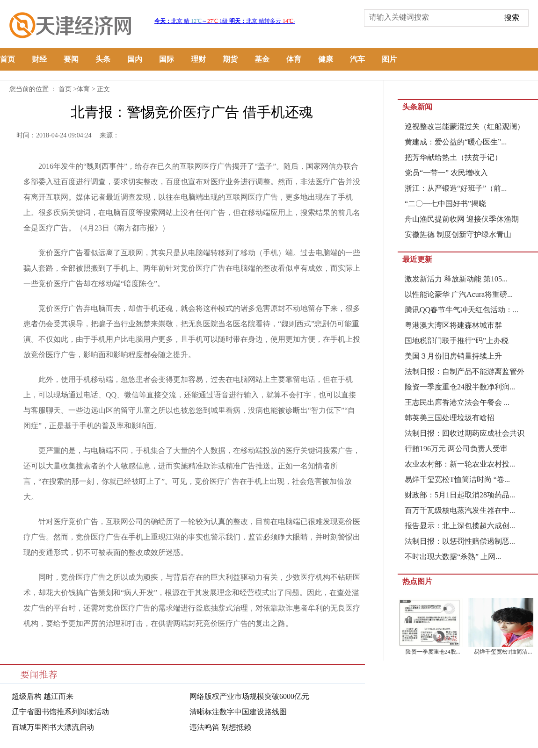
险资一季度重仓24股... (433, 651)
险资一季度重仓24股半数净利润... (460, 387)
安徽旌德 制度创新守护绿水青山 (458, 234)
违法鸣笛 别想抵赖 (220, 727)
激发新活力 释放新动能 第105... (456, 279)
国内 (134, 59)
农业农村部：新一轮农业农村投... (460, 464)
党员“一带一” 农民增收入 (446, 173)
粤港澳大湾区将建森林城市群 (453, 325)
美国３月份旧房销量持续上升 (453, 356)
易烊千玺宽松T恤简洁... (503, 651)
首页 (7, 59)
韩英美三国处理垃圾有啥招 (449, 418)
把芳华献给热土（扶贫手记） (453, 157)
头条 (102, 59)
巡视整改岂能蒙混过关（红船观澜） (464, 126)
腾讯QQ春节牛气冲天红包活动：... (461, 310)
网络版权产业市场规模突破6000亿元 (249, 696)
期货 (230, 59)
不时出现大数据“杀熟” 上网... (453, 557)
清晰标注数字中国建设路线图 (238, 712)
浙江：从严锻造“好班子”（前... (456, 188)
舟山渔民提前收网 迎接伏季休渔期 (462, 219)
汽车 (357, 59)
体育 (293, 59)
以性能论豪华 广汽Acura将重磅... (459, 294)
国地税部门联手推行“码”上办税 (457, 341)
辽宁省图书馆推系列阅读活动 (60, 712)
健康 (325, 59)
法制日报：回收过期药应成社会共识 (464, 433)
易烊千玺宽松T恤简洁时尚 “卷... (457, 479)
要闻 (71, 59)
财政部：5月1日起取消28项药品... (460, 495)
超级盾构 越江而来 (42, 696)
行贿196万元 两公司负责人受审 (456, 449)
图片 (389, 59)
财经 (39, 59)
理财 (198, 59)
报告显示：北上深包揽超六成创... (460, 526)
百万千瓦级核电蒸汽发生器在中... (460, 510)
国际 (166, 59)
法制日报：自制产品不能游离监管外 (464, 371)
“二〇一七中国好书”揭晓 (445, 204)
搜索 (511, 18)
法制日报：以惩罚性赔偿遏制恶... (460, 541)
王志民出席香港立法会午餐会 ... (457, 402)
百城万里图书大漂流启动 (53, 727)
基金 (261, 59)
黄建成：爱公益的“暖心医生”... (456, 142)
